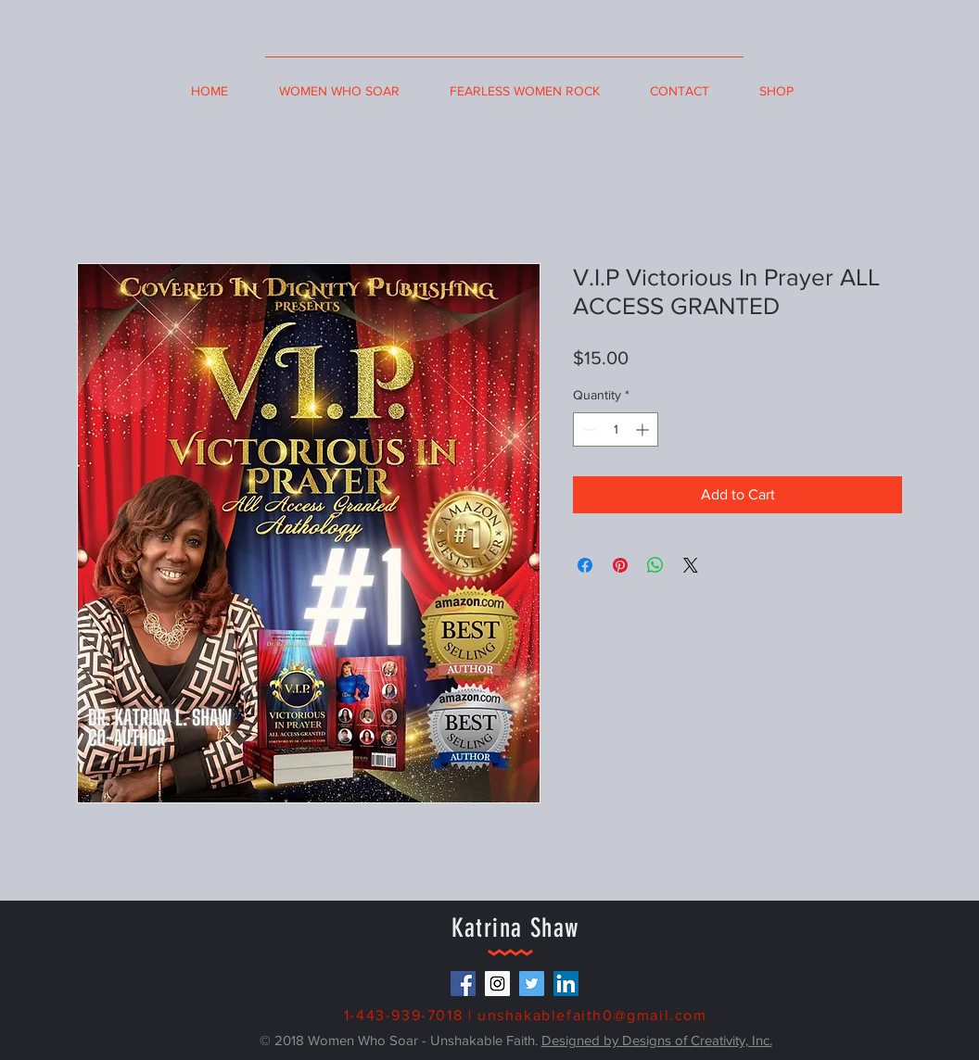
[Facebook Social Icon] (463, 983)
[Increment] (643, 429)
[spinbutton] (615, 429)
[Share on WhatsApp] (655, 565)
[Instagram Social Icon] (497, 983)
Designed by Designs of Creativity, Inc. (656, 1040)
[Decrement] (587, 429)
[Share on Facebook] (585, 565)
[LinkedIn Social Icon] (565, 983)
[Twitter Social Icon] (531, 983)
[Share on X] (691, 565)
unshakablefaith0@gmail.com (592, 1015)
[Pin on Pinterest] (620, 565)
